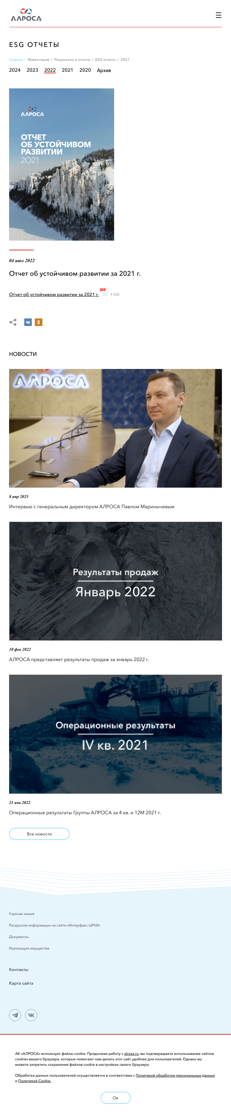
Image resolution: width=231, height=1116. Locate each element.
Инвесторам (38, 60)
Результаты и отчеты (72, 60)
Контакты (18, 969)
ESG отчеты (105, 60)
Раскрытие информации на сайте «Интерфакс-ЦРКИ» (55, 925)
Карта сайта (21, 983)
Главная (16, 60)
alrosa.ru (131, 1054)
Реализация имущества (29, 948)
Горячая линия (21, 914)
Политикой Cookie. (34, 1081)
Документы (19, 937)
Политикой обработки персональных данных (175, 1075)
